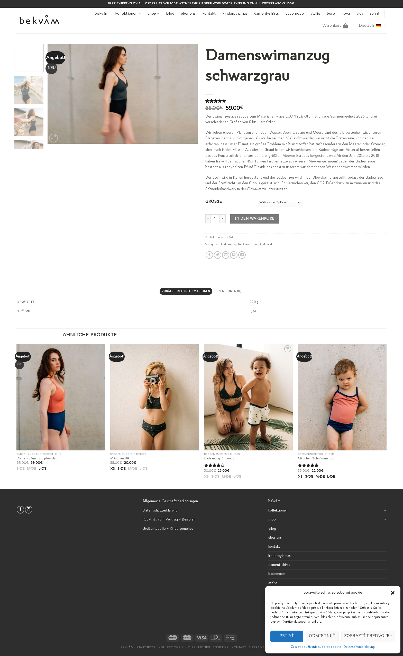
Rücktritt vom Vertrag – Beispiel (168, 519)
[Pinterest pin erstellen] (233, 255)
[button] (392, 592)
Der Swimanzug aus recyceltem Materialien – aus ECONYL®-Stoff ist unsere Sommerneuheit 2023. (286, 116)
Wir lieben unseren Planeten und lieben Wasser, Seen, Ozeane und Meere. (264, 132)
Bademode (266, 244)
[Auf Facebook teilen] (209, 255)
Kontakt (239, 647)
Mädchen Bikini (121, 458)
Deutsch (373, 25)
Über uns (220, 647)
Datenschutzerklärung (359, 647)
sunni (374, 14)
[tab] (186, 291)
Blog (170, 14)
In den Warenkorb (255, 218)
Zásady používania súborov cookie (316, 647)
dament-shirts (266, 14)
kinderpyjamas (235, 14)
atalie (315, 14)
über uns (188, 14)
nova (346, 14)
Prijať (287, 636)
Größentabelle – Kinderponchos (167, 528)
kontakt (209, 14)
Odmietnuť (322, 636)
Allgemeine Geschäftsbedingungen (170, 501)
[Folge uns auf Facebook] (20, 509)
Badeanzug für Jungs (219, 458)
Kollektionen (198, 647)
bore (331, 14)
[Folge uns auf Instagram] (28, 509)
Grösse (213, 202)
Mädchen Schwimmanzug (316, 458)
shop (153, 13)
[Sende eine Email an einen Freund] (226, 255)
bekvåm (101, 14)
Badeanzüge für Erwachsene (240, 244)
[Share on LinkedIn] (242, 255)
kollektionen (128, 13)
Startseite (145, 647)
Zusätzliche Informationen (186, 291)
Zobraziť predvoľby (368, 636)
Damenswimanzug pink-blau (36, 458)
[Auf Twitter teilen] (217, 255)
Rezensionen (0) (228, 291)
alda (359, 14)
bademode (295, 14)
